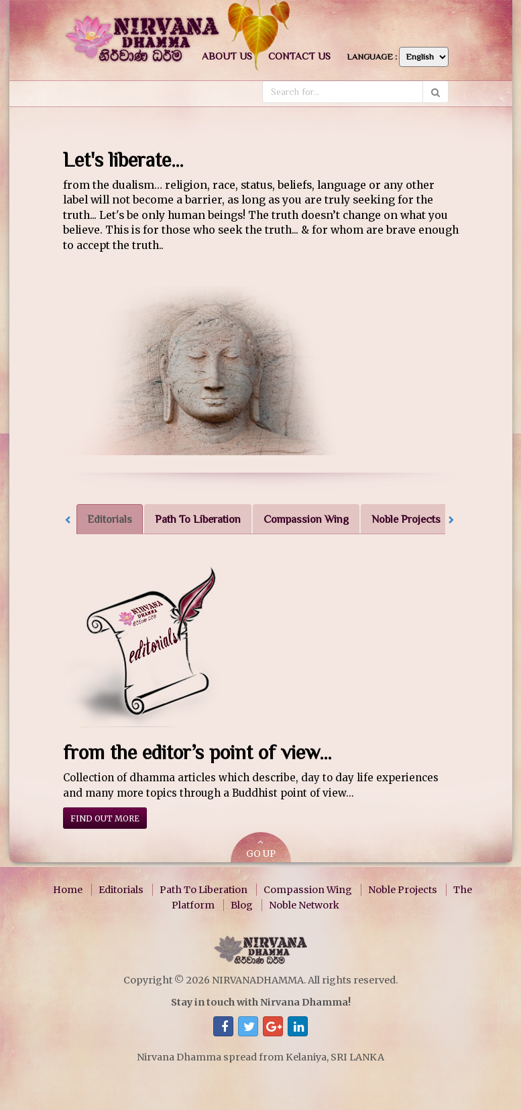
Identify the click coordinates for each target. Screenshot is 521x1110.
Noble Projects (402, 890)
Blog (242, 905)
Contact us (299, 56)
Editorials (121, 890)
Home (67, 890)
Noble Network (304, 905)
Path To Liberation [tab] (198, 519)
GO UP (261, 849)
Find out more (104, 818)
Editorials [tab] (109, 519)
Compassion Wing (308, 890)
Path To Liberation (203, 890)
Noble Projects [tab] (406, 519)
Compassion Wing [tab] (306, 519)
